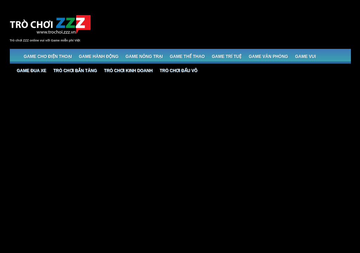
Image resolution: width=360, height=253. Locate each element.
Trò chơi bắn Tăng (75, 70)
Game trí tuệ (227, 56)
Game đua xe (31, 70)
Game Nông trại (144, 56)
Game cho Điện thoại (48, 56)
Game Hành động (99, 56)
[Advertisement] (223, 25)
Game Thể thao (187, 56)
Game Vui (305, 56)
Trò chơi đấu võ (178, 70)
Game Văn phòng (268, 56)
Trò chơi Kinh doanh (128, 70)
